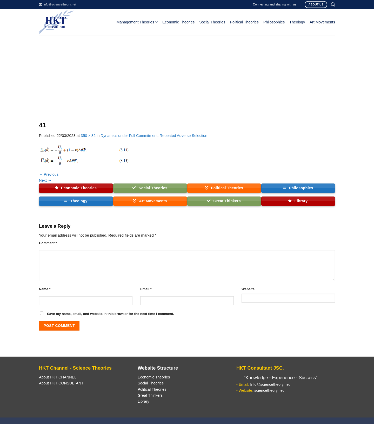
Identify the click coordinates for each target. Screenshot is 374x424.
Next (45, 180)
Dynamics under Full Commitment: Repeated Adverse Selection (154, 136)
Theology (297, 22)
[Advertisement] (187, 74)
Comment (48, 243)
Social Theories (212, 22)
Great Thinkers (150, 395)
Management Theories (137, 22)
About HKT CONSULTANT (61, 383)
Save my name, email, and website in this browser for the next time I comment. (110, 314)
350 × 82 (88, 136)
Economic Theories (178, 22)
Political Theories (244, 22)
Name (44, 289)
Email (146, 289)
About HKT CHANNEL (57, 377)
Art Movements (322, 22)
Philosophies (274, 22)
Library (143, 401)
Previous (48, 174)
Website (248, 289)
